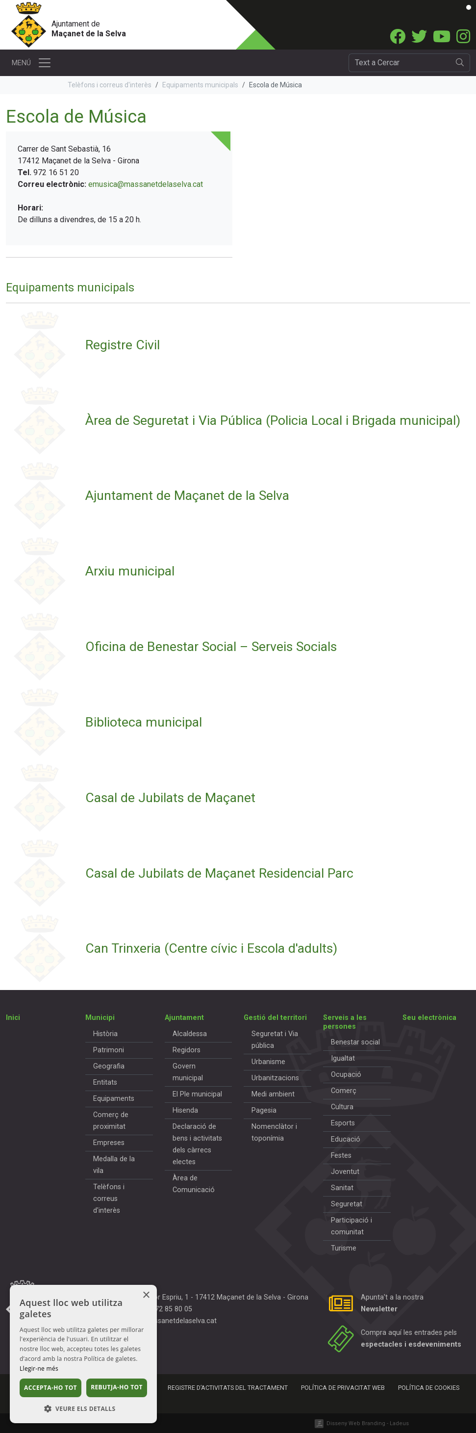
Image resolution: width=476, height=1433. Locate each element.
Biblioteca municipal (143, 722)
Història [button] (105, 1034)
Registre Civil (122, 344)
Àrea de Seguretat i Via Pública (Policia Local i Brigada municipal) (272, 420)
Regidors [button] (186, 1050)
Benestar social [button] (355, 1042)
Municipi (100, 1018)
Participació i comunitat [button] (351, 1226)
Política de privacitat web (343, 1387)
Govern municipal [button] (188, 1072)
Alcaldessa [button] (190, 1034)
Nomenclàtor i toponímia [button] (274, 1132)
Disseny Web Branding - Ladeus (367, 1423)
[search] (460, 62)
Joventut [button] (345, 1172)
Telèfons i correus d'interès (109, 85)
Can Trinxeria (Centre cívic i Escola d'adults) (211, 948)
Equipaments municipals (200, 85)
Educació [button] (345, 1139)
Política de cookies (428, 1387)
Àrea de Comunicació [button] (194, 1184)
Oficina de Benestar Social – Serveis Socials (211, 646)
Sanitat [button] (342, 1188)
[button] (83, 1408)
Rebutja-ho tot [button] (117, 1387)
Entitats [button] (105, 1082)
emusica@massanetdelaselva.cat (145, 184)
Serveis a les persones (345, 1022)
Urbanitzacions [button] (275, 1078)
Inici (13, 1018)
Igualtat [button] (343, 1058)
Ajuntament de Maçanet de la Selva (187, 495)
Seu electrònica (429, 1018)
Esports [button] (343, 1123)
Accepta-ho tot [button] (50, 1387)
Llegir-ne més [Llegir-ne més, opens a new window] (39, 1368)
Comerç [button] (343, 1091)
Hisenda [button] (185, 1110)
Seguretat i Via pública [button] (274, 1040)
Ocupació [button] (346, 1074)
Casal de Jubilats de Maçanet (170, 797)
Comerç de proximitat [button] (110, 1121)
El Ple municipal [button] (197, 1094)
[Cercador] (400, 62)
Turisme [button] (343, 1248)
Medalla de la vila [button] (114, 1165)
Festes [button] (341, 1155)
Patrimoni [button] (108, 1050)
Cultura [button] (342, 1107)
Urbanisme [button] (268, 1062)
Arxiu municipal (130, 570)
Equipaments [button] (113, 1098)
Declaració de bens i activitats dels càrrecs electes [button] (197, 1144)
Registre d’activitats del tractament (228, 1387)
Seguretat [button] (346, 1204)
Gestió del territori (275, 1018)
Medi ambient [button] (273, 1094)
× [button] (146, 1295)
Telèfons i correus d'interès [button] (109, 1199)
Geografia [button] (109, 1066)
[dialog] (83, 1354)
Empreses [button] (109, 1143)
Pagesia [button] (263, 1110)
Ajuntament (184, 1018)
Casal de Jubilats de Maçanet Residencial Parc (219, 873)
